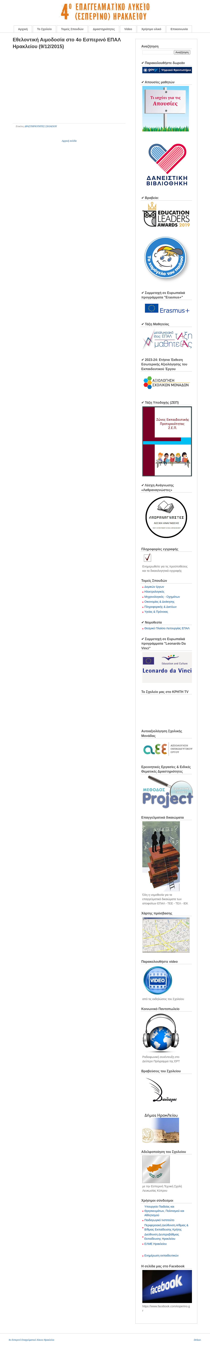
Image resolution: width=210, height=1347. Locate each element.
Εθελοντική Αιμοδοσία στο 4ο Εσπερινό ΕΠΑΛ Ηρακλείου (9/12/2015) (67, 43)
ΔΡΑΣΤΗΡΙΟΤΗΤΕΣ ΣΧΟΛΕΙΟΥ (40, 126)
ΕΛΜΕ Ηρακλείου (155, 1243)
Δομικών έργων (154, 586)
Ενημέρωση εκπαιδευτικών (161, 1255)
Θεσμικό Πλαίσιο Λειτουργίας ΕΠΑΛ (167, 628)
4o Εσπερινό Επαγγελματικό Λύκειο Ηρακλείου (31, 1339)
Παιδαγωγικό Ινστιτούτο (159, 1220)
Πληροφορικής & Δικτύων (160, 606)
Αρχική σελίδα (69, 140)
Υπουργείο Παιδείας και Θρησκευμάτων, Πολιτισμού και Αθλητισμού (164, 1211)
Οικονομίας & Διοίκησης (159, 601)
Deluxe (197, 1339)
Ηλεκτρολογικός (154, 591)
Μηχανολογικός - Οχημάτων (162, 596)
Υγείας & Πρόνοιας (156, 611)
